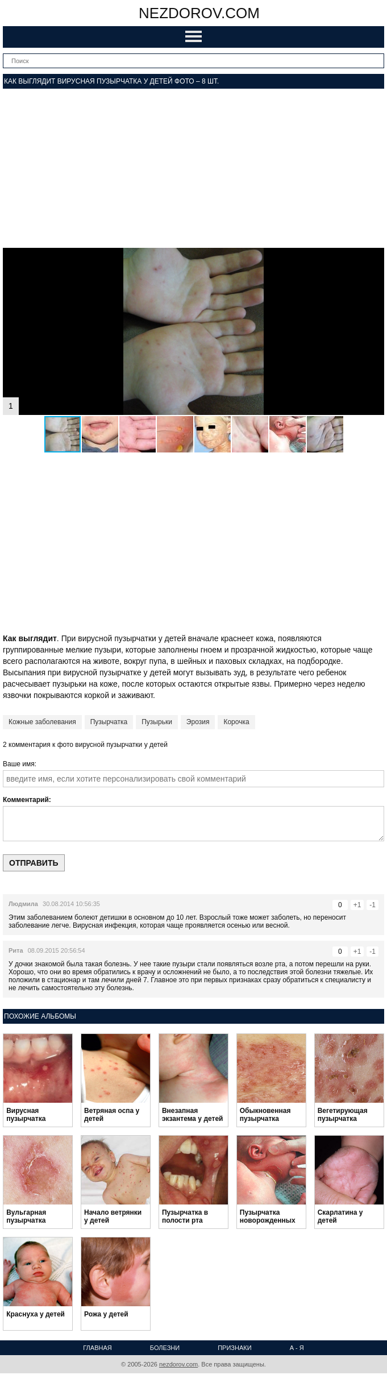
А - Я (297, 1347)
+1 (357, 905)
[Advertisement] (193, 168)
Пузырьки (157, 722)
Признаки (234, 1347)
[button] (374, 258)
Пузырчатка (109, 722)
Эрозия (198, 722)
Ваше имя (19, 764)
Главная (97, 1347)
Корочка (236, 722)
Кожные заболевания (42, 722)
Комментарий (26, 800)
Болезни (165, 1347)
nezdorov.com (199, 13)
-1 (372, 905)
